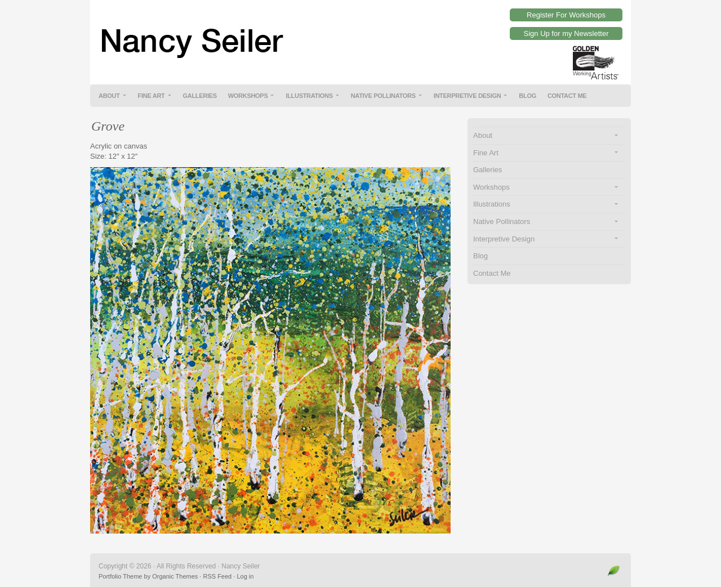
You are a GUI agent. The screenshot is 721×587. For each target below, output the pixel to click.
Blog (527, 95)
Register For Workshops (566, 15)
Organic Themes (175, 576)
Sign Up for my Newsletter (566, 33)
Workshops (248, 95)
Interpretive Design (467, 95)
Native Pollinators (383, 95)
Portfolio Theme (120, 576)
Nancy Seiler (360, 34)
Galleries (200, 95)
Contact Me (567, 95)
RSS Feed (217, 576)
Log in (245, 576)
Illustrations (309, 95)
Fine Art (151, 95)
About (109, 95)
